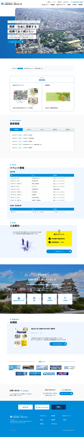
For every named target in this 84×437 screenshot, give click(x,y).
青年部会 (55, 129)
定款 (36, 299)
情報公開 (59, 2)
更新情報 (80, 4)
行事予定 (74, 4)
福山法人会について (19, 299)
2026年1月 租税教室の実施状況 (58, 97)
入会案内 (49, 2)
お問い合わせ (66, 2)
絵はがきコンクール (61, 4)
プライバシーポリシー (13, 430)
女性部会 (68, 129)
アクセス (54, 2)
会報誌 (68, 4)
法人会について (45, 4)
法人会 (42, 129)
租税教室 (53, 4)
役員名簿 (51, 299)
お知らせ (29, 129)
